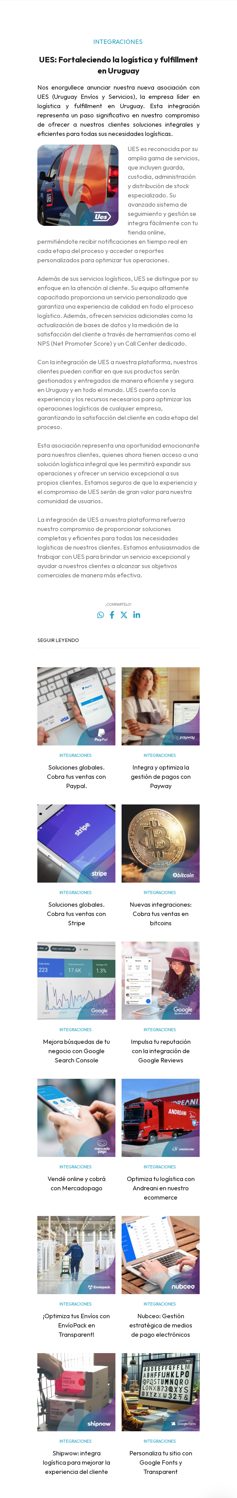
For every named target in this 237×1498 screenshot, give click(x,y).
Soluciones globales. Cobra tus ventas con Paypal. (76, 776)
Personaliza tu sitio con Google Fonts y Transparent (160, 1462)
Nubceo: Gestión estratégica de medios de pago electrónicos (160, 1325)
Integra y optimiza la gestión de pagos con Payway (161, 776)
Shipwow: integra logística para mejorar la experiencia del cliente (76, 1462)
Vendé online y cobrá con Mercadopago (77, 1183)
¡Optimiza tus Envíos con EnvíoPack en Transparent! (76, 1325)
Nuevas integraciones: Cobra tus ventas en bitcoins (161, 914)
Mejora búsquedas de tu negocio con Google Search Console (76, 1051)
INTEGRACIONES (118, 41)
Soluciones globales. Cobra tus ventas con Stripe (76, 914)
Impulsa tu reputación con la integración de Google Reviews (161, 1051)
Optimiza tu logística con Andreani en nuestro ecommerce (161, 1188)
